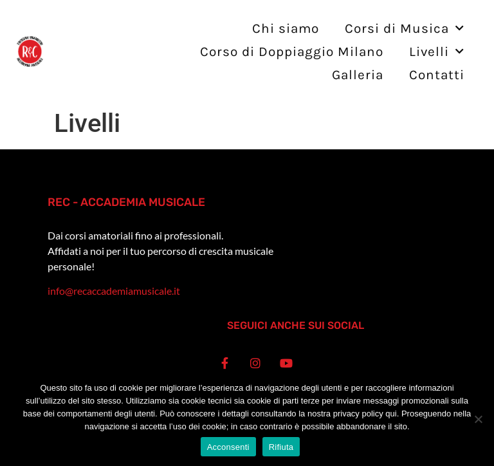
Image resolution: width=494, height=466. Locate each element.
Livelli (436, 52)
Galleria (357, 74)
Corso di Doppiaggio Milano (291, 51)
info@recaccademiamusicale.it (114, 290)
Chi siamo (285, 28)
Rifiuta (281, 447)
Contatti (436, 74)
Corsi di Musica (404, 28)
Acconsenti (228, 447)
